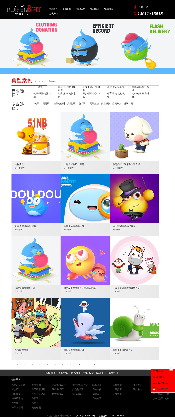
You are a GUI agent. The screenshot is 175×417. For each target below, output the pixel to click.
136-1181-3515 (117, 415)
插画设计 (71, 103)
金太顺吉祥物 (21, 352)
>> (93, 364)
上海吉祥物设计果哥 (74, 166)
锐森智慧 (94, 9)
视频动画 (128, 103)
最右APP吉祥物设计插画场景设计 (80, 290)
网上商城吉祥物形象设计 (125, 228)
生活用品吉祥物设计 (74, 228)
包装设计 (83, 103)
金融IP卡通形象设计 (123, 352)
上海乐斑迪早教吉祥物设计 (126, 290)
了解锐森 (67, 9)
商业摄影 (105, 103)
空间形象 (116, 103)
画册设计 (47, 103)
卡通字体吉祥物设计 (25, 290)
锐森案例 (80, 9)
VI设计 (37, 103)
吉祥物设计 (59, 103)
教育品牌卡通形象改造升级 (126, 166)
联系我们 (53, 13)
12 (96, 364)
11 (87, 364)
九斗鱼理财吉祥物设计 (26, 228)
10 (79, 364)
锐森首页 (53, 9)
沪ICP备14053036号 (85, 415)
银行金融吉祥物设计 (74, 352)
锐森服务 (108, 9)
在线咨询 (143, 6)
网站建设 (94, 103)
